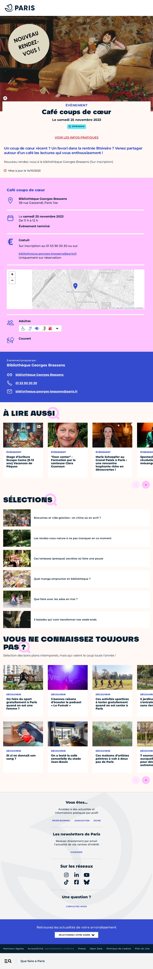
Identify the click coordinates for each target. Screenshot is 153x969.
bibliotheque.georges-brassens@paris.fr (48, 253)
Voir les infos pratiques (76, 137)
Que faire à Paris (33, 961)
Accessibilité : (51, 948)
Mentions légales (13, 948)
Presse (82, 948)
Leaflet (112, 308)
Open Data (96, 948)
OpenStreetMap (130, 308)
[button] (75, 286)
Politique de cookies (119, 948)
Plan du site (142, 948)
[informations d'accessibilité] (40, 328)
